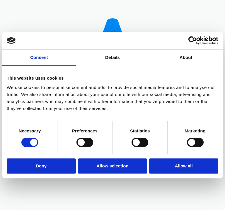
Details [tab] (112, 57)
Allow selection (112, 165)
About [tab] (186, 57)
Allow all (184, 165)
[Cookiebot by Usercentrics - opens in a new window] (192, 40)
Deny (41, 165)
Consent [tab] (39, 57)
